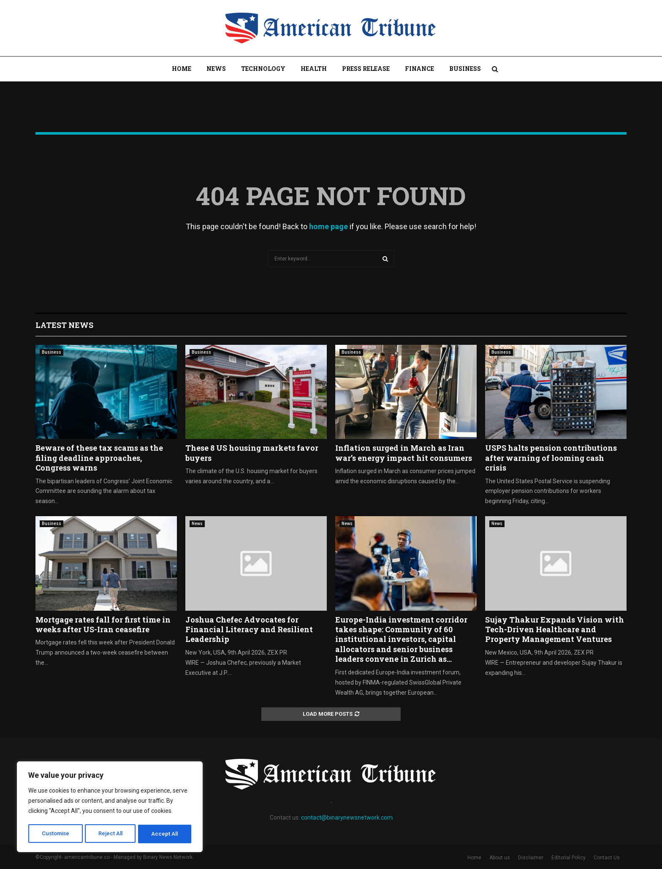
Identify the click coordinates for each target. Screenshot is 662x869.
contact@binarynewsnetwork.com (347, 817)
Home (181, 69)
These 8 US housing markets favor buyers (251, 453)
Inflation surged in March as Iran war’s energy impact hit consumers (403, 453)
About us (499, 858)
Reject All (111, 834)
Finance (419, 69)
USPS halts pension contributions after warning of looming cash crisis (551, 458)
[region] (110, 807)
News (216, 69)
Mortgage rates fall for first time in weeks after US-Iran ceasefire (103, 624)
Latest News (64, 325)
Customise (56, 834)
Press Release (366, 69)
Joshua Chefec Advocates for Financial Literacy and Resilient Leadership (249, 629)
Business (465, 69)
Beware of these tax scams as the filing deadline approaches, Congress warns (99, 458)
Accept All (165, 834)
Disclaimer (530, 858)
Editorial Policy (568, 858)
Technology (263, 69)
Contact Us (607, 858)
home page (328, 226)
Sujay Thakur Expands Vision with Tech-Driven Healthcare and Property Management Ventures (554, 629)
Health (314, 69)
